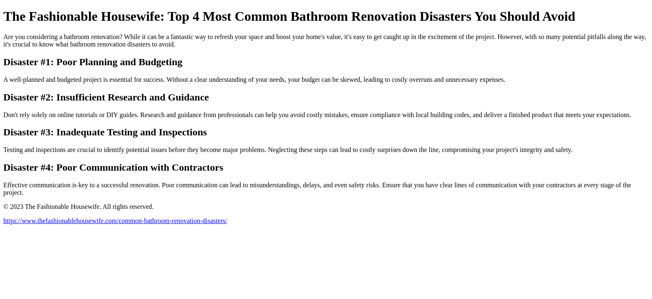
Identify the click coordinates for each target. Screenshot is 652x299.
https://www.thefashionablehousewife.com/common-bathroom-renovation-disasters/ (115, 220)
